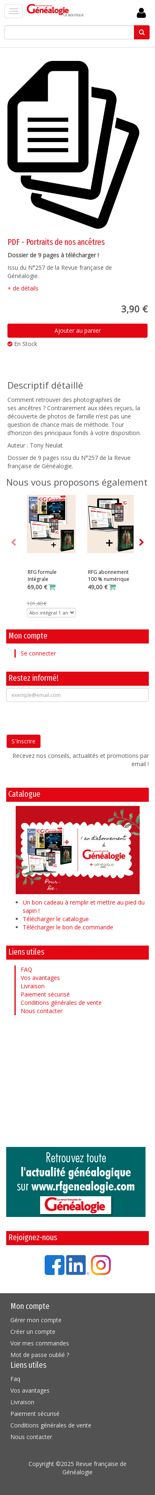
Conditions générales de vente (61, 1002)
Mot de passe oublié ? (39, 1355)
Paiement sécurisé (45, 994)
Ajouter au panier (78, 330)
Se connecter (38, 653)
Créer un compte (32, 1331)
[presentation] (69, 718)
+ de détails (22, 288)
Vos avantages (40, 978)
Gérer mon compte (36, 1320)
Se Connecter (141, 13)
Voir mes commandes (39, 1343)
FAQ (26, 969)
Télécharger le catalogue (56, 919)
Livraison (33, 986)
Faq (15, 1379)
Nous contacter (41, 1011)
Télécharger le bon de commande (68, 927)
